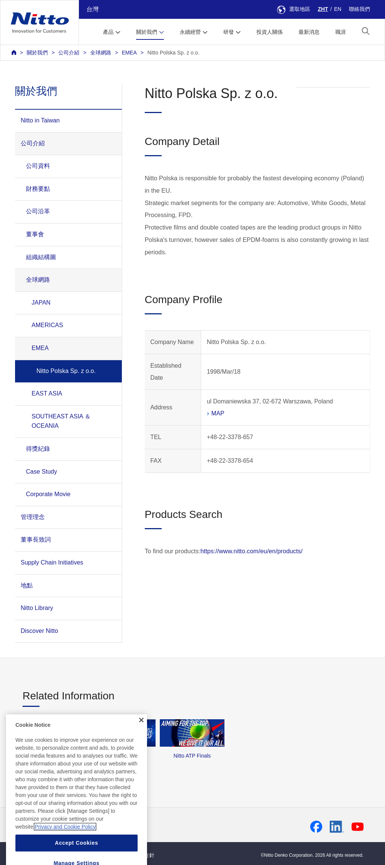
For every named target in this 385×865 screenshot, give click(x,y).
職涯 (340, 32)
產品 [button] (108, 32)
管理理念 (33, 517)
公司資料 (38, 166)
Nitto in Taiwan (40, 120)
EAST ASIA (47, 393)
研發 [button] (228, 32)
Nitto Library (37, 608)
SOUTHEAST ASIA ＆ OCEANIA (61, 421)
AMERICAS (47, 325)
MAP (217, 413)
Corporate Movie (48, 494)
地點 (27, 585)
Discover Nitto (39, 631)
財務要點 (38, 189)
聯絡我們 (359, 9)
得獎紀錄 (38, 448)
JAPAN (41, 302)
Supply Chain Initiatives (52, 562)
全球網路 (100, 53)
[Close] (141, 737)
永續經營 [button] (190, 32)
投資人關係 (269, 32)
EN (337, 9)
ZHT (323, 9)
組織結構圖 (41, 257)
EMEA (129, 53)
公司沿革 (38, 211)
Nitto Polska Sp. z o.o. (173, 53)
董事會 (35, 234)
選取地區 (293, 9)
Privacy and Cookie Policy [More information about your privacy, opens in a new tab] (65, 844)
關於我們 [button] (146, 32)
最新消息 (309, 32)
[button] (366, 31)
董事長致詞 (36, 539)
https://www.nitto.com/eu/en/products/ (251, 551)
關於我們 (37, 53)
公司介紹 (68, 53)
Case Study (41, 471)
